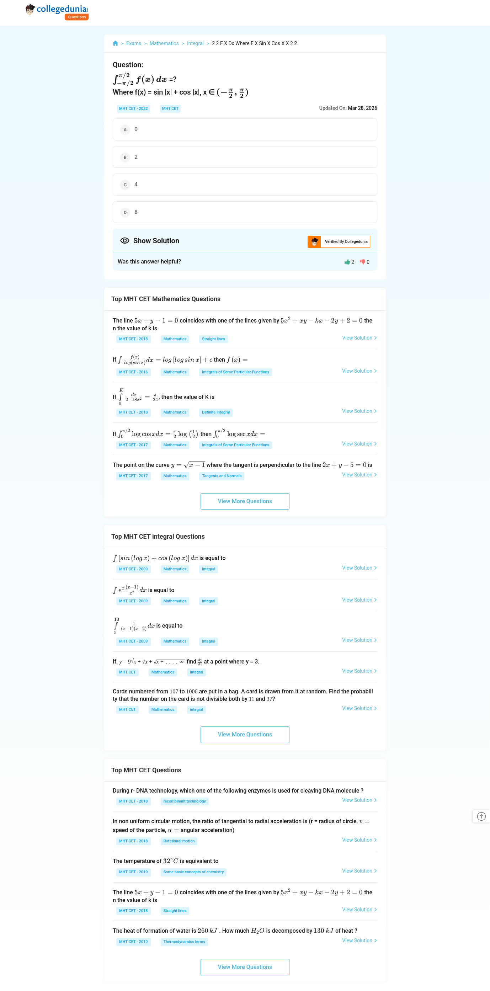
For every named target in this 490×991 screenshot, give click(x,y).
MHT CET (170, 108)
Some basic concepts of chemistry (194, 872)
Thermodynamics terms (184, 941)
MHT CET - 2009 (133, 569)
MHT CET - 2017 (133, 445)
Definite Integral (216, 412)
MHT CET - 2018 (133, 339)
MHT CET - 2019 (133, 872)
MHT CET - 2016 (133, 372)
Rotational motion (179, 841)
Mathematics (175, 339)
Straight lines (213, 339)
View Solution (359, 338)
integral (208, 569)
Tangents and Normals (221, 476)
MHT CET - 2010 (133, 941)
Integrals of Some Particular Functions (235, 372)
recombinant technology (185, 801)
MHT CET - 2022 (133, 108)
